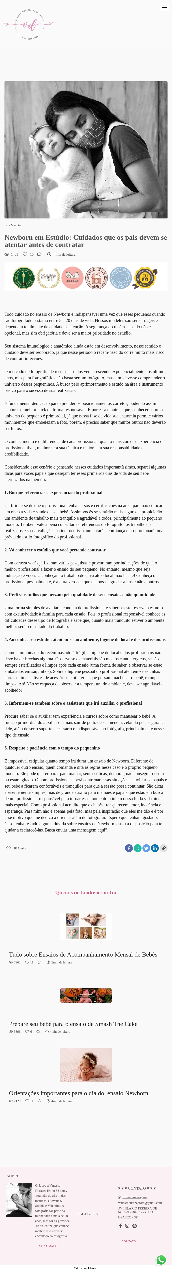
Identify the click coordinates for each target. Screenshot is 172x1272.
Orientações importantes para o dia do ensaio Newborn (79, 1093)
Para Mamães (13, 225)
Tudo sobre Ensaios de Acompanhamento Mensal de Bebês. (84, 954)
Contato (129, 1241)
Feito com (86, 1268)
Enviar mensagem (135, 1197)
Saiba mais (47, 1246)
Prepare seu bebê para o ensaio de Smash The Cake (73, 1023)
